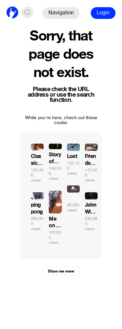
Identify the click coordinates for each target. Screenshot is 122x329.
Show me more (61, 271)
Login (103, 12)
